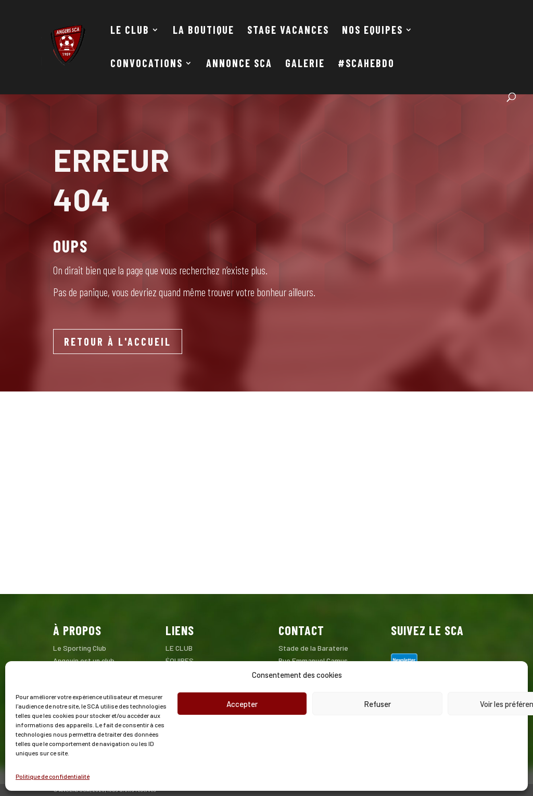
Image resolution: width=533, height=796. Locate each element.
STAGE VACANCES (288, 31)
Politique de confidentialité (53, 776)
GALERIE (305, 64)
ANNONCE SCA (239, 64)
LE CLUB (129, 31)
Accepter (242, 704)
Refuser (377, 704)
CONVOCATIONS (146, 64)
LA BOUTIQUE (203, 31)
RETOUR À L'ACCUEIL (117, 341)
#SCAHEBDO (366, 64)
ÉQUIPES (180, 660)
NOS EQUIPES (372, 31)
